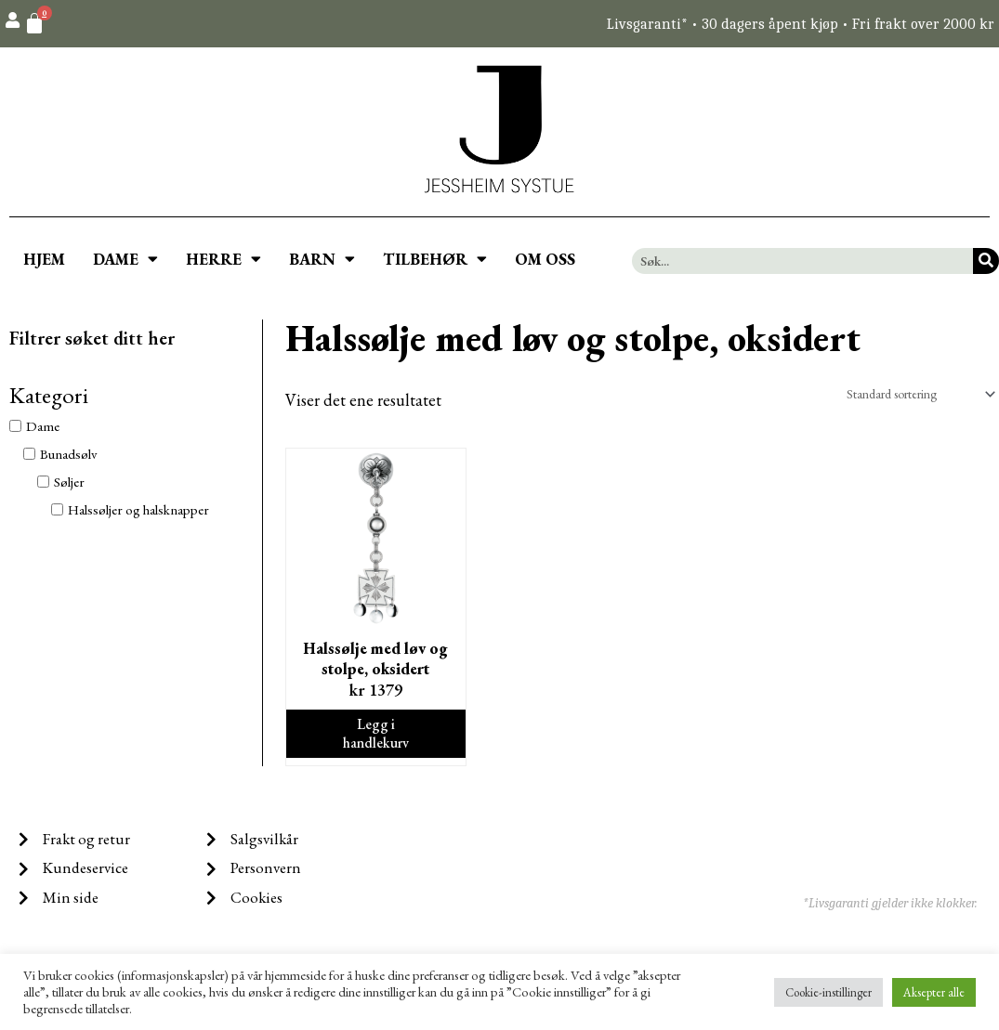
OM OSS (545, 259)
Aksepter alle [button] (934, 992)
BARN (322, 258)
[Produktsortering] (909, 395)
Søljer (69, 481)
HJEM (44, 259)
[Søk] (986, 261)
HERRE (223, 258)
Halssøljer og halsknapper (138, 509)
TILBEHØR (435, 258)
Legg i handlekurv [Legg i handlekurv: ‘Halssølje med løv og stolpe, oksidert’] (377, 742)
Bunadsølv (69, 454)
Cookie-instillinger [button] (828, 992)
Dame (42, 426)
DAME (125, 258)
